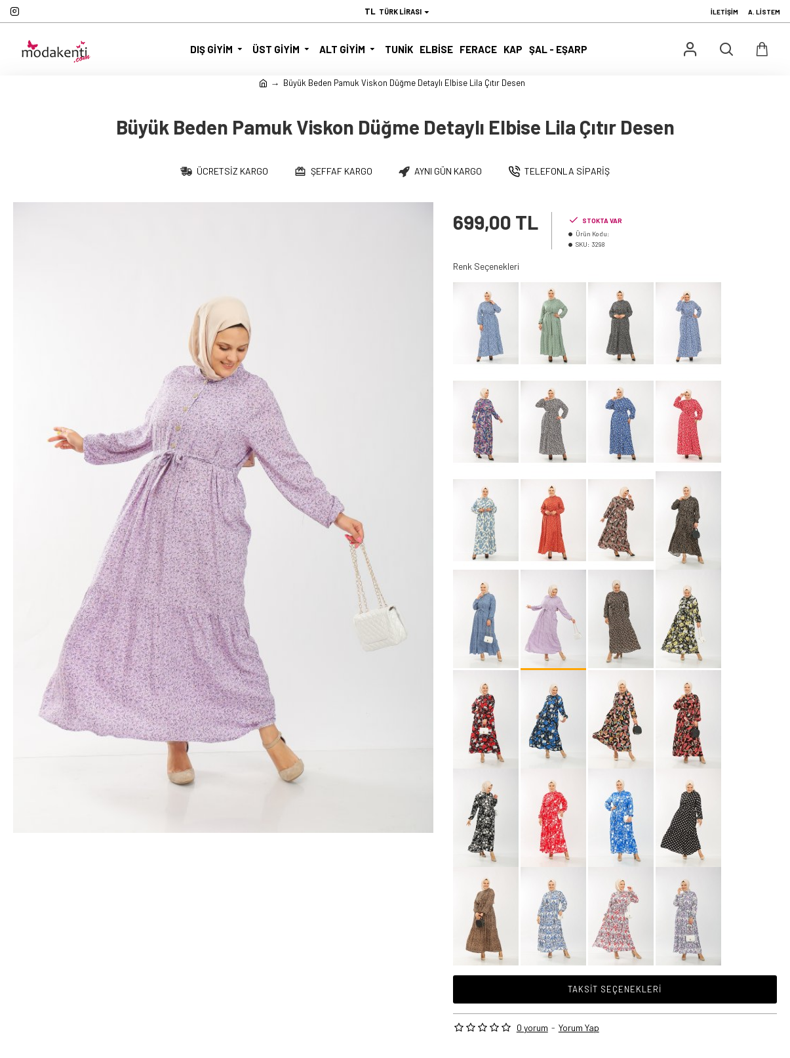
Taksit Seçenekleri (615, 989)
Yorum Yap (579, 1027)
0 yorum (532, 1027)
